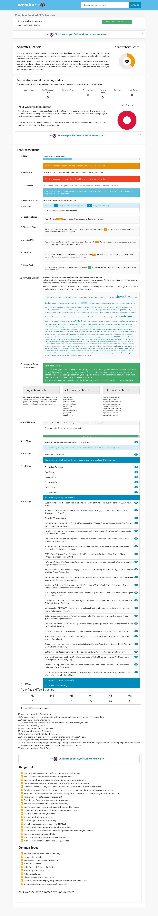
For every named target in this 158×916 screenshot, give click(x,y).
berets (61, 310)
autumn (110, 331)
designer (110, 339)
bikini (93, 348)
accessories (127, 307)
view (111, 327)
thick (83, 339)
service (86, 327)
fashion (133, 297)
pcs (88, 346)
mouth (114, 351)
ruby (78, 341)
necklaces (70, 327)
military (78, 346)
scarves (48, 312)
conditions (82, 353)
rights (75, 355)
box (84, 341)
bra (101, 348)
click (87, 329)
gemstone (53, 307)
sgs (59, 348)
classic (47, 339)
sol (50, 346)
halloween (73, 351)
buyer (66, 329)
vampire (47, 351)
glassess (77, 327)
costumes (81, 310)
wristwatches (113, 344)
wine (94, 331)
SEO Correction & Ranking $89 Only (116, 22)
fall (119, 331)
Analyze (135, 4)
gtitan (55, 348)
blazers (56, 317)
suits (52, 317)
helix (134, 346)
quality (103, 327)
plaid (126, 339)
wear (71, 312)
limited (102, 329)
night (111, 334)
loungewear (79, 317)
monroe (104, 346)
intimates (94, 324)
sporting (88, 337)
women (77, 320)
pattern (74, 337)
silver (123, 303)
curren (61, 346)
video (115, 327)
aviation (107, 334)
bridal (75, 307)
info (68, 353)
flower (58, 327)
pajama (112, 317)
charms (64, 303)
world (130, 327)
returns (74, 297)
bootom (131, 348)
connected (62, 355)
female (102, 341)
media (58, 353)
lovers (94, 321)
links (93, 303)
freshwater (73, 341)
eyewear (114, 321)
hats (70, 310)
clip (130, 351)
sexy (77, 348)
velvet (87, 339)
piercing (118, 346)
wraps (120, 321)
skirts (135, 321)
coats (80, 324)
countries (119, 329)
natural (67, 341)
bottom (109, 351)
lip (108, 346)
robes (117, 317)
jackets (93, 307)
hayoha (65, 337)
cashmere (121, 339)
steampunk (81, 344)
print (78, 337)
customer (89, 353)
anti (51, 339)
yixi (118, 351)
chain (90, 348)
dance (68, 312)
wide (46, 324)
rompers (107, 324)
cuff (90, 303)
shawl (115, 339)
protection (71, 329)
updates (131, 353)
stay (111, 353)
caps (53, 310)
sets (69, 303)
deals (54, 341)
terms (76, 353)
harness (105, 348)
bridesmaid (128, 324)
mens (107, 344)
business (53, 344)
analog (62, 334)
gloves (102, 310)
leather (127, 312)
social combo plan (68, 231)
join (50, 353)
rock (120, 351)
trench (47, 317)
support (91, 297)
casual (92, 312)
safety (58, 339)
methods (60, 329)
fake (127, 351)
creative (84, 321)
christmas (80, 351)
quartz (70, 321)
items (107, 297)
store (124, 329)
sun (52, 337)
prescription (115, 310)
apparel (91, 310)
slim (108, 337)
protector (58, 351)
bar (70, 348)
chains (98, 348)
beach (121, 348)
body (47, 303)
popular (134, 327)
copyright (69, 355)
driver (55, 337)
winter (70, 339)
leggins (99, 337)
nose (51, 348)
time (106, 329)
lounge (106, 317)
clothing (83, 307)
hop (103, 351)
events (122, 324)
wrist (67, 334)
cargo (82, 312)
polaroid (124, 344)
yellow (129, 337)
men (83, 302)
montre (58, 344)
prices (95, 327)
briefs (90, 317)
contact (85, 297)
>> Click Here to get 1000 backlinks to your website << (77, 34)
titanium (93, 334)
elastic (104, 337)
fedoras (97, 310)
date (114, 353)
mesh (70, 337)
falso (133, 351)
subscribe (120, 353)
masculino (55, 346)
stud (110, 346)
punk (124, 351)
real (84, 324)
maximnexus (54, 297)
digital (135, 317)
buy (118, 327)
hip (100, 351)
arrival (122, 331)
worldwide (48, 331)
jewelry (123, 296)
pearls (47, 307)
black (98, 334)
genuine (122, 312)
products (62, 297)
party (85, 351)
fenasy (58, 341)
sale (87, 307)
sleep (102, 317)
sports (64, 321)
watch (72, 334)
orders (61, 331)
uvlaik (102, 334)
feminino (133, 331)
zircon (97, 342)
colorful (96, 351)
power (88, 344)
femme (63, 344)
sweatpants (107, 312)
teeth (53, 351)
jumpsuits (101, 324)
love (114, 329)
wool (61, 317)
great (91, 327)
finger (106, 341)
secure (47, 329)
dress (89, 321)
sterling (92, 341)
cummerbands (106, 321)
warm (91, 339)
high (98, 327)
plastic (73, 348)
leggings (125, 321)
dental (63, 351)
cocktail (47, 327)
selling (85, 331)
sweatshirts (107, 307)
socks (67, 324)
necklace (97, 303)
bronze (97, 344)
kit (105, 351)
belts (57, 310)
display (51, 321)
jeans (97, 312)
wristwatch (116, 341)
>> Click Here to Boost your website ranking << (77, 758)
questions (106, 353)
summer (116, 348)
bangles (59, 303)
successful (70, 331)
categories (113, 297)
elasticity (75, 339)
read (98, 331)
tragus (130, 346)
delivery (93, 329)
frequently (95, 353)
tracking (80, 297)
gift (81, 341)
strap (74, 346)
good (80, 339)
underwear (71, 317)
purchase (83, 329)
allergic (85, 348)
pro (121, 337)
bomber (66, 310)
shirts (121, 307)
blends (65, 317)
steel (58, 334)
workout (93, 337)
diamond (129, 303)
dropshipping (79, 334)
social (54, 353)
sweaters (114, 307)
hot (72, 303)
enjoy (54, 331)
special (133, 310)
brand (105, 339)
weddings (117, 324)
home (47, 297)
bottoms (77, 312)
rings (77, 303)
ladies (47, 344)
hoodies (99, 307)
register (125, 353)
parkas (133, 312)
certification (64, 348)
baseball (48, 310)
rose (64, 346)
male (119, 344)
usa (91, 355)
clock (123, 341)
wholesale (48, 341)
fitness (82, 337)
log (100, 297)
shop (108, 327)
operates (129, 329)
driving (60, 337)
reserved (79, 355)
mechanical (58, 321)
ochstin (110, 341)
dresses (61, 324)
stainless (53, 334)
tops (89, 324)
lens (132, 337)
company (64, 353)
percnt (117, 336)
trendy (109, 303)
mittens (107, 310)
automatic (69, 344)
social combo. (81, 244)
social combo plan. (52, 270)
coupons (56, 355)
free (57, 331)
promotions (49, 355)
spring (115, 331)
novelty (128, 310)
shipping (68, 297)
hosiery (72, 324)
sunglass (131, 344)
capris (131, 321)
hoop (47, 353)
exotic (87, 310)
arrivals (83, 346)
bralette (126, 348)
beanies (59, 312)
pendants (104, 303)
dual (46, 321)
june (86, 334)
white (111, 337)
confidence (123, 327)
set (92, 351)
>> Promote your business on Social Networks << (77, 135)
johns (97, 317)
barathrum (64, 339)
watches (126, 316)
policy (72, 353)
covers (77, 329)
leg (50, 324)
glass (106, 331)
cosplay (75, 310)
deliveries (77, 331)
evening (53, 327)
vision (116, 334)
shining (111, 348)
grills (67, 351)
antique (102, 344)
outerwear (115, 312)
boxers (85, 317)
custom (90, 331)
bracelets (53, 303)
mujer (131, 341)
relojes (127, 341)
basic (76, 324)
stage (64, 312)
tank (111, 324)
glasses (123, 309)
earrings (115, 303)
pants (86, 312)
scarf (100, 339)
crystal (47, 334)
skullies (53, 312)
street (84, 355)
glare (54, 339)
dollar (103, 297)
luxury (87, 341)
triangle (96, 339)
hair (78, 307)
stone (95, 346)
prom (65, 327)
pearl (62, 342)
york (88, 355)
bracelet (99, 321)
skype (96, 297)
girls (81, 348)
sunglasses (128, 334)
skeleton (75, 344)
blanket (130, 339)
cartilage (124, 346)
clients (110, 329)
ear (114, 346)
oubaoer (69, 346)
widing (92, 344)
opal (90, 346)
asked (101, 353)
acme (124, 337)
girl (62, 327)
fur (86, 324)
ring (89, 334)
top (81, 331)
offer (81, 327)
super (98, 329)
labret (99, 346)
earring (47, 348)
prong (89, 351)
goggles (48, 337)
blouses (53, 324)
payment (53, 329)
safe (65, 331)
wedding (60, 307)
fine (119, 303)
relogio (127, 331)
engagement (68, 307)
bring (101, 331)
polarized (121, 334)
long (93, 317)
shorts (101, 312)
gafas (47, 346)
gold (133, 303)
